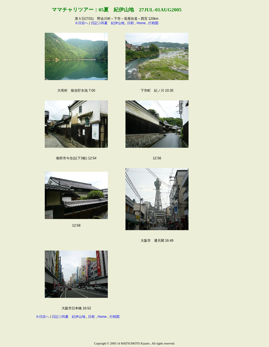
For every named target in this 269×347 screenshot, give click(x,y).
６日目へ (81, 23)
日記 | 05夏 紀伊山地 (107, 23)
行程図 (153, 23)
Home (141, 23)
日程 (130, 23)
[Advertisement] (215, 66)
